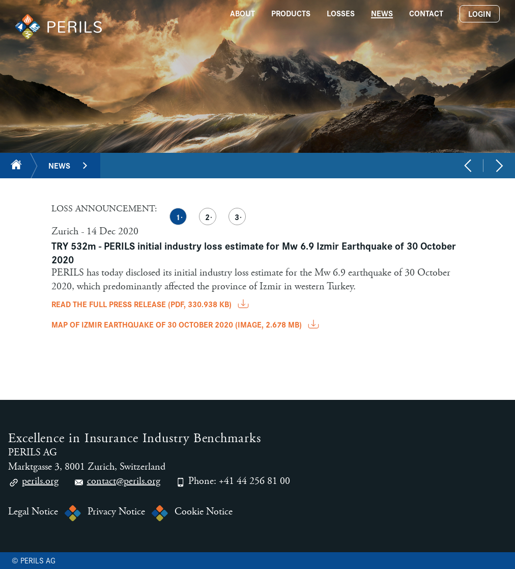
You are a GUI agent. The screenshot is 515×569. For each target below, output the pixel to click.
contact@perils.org (116, 482)
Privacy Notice (116, 512)
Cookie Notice (204, 512)
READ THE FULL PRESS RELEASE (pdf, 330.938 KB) (151, 304)
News (59, 165)
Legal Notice (33, 512)
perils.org (33, 482)
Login (479, 13)
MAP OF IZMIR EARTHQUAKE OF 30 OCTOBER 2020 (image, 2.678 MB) (186, 324)
